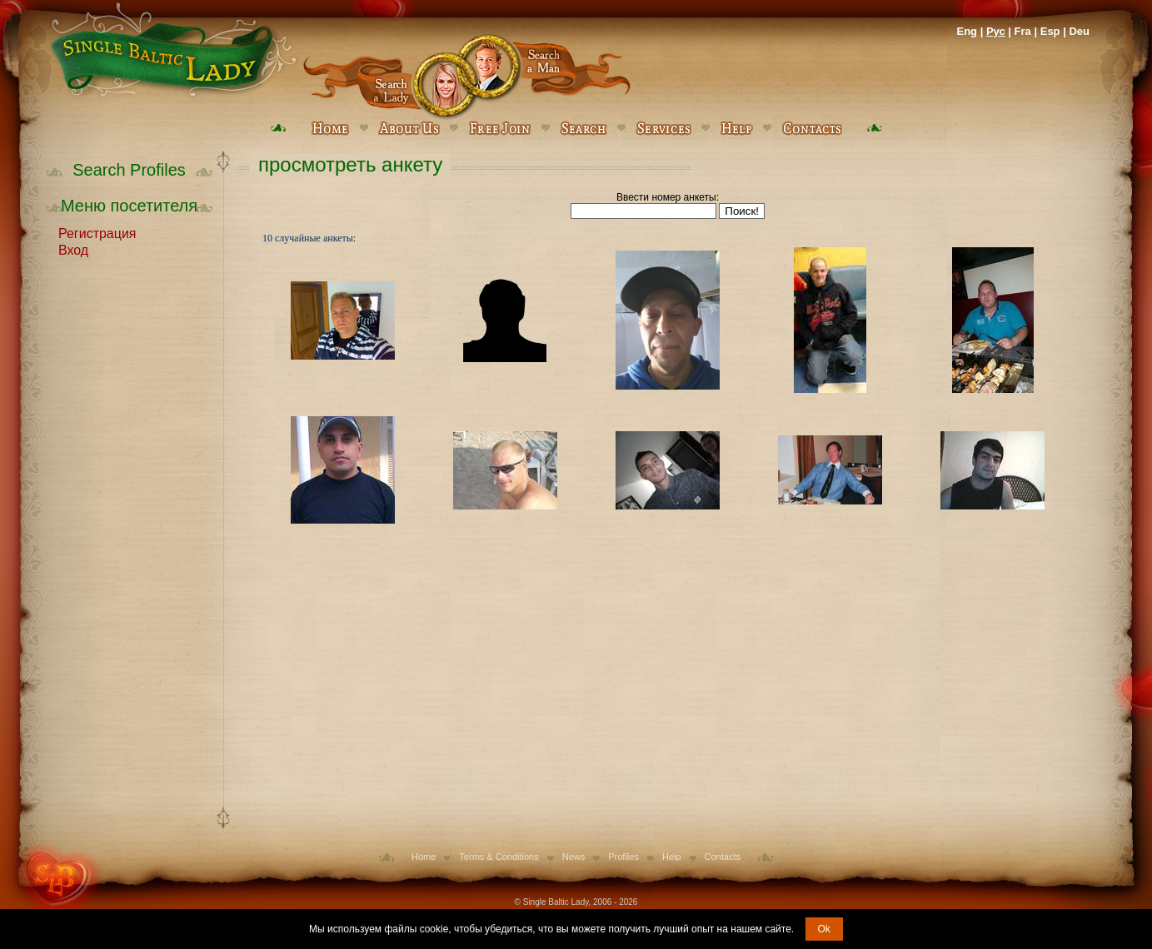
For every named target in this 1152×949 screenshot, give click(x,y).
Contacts (723, 857)
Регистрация (97, 232)
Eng (966, 31)
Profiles (623, 857)
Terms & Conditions (498, 857)
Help (671, 857)
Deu (1079, 31)
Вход (73, 249)
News (574, 857)
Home (423, 857)
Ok (824, 929)
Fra (1023, 31)
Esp (1050, 31)
